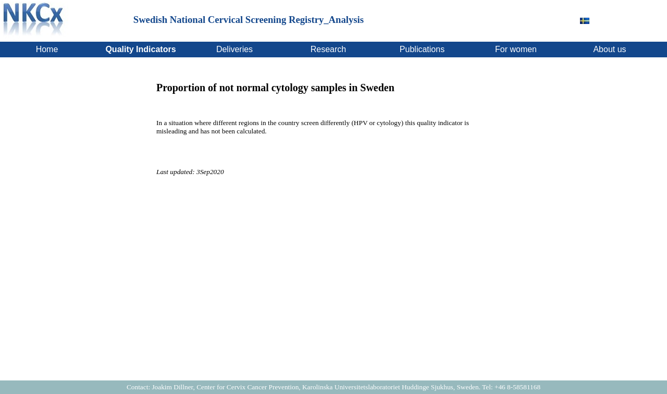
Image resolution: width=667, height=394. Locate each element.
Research (328, 49)
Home (47, 49)
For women (516, 49)
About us (609, 49)
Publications (422, 49)
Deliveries (234, 49)
